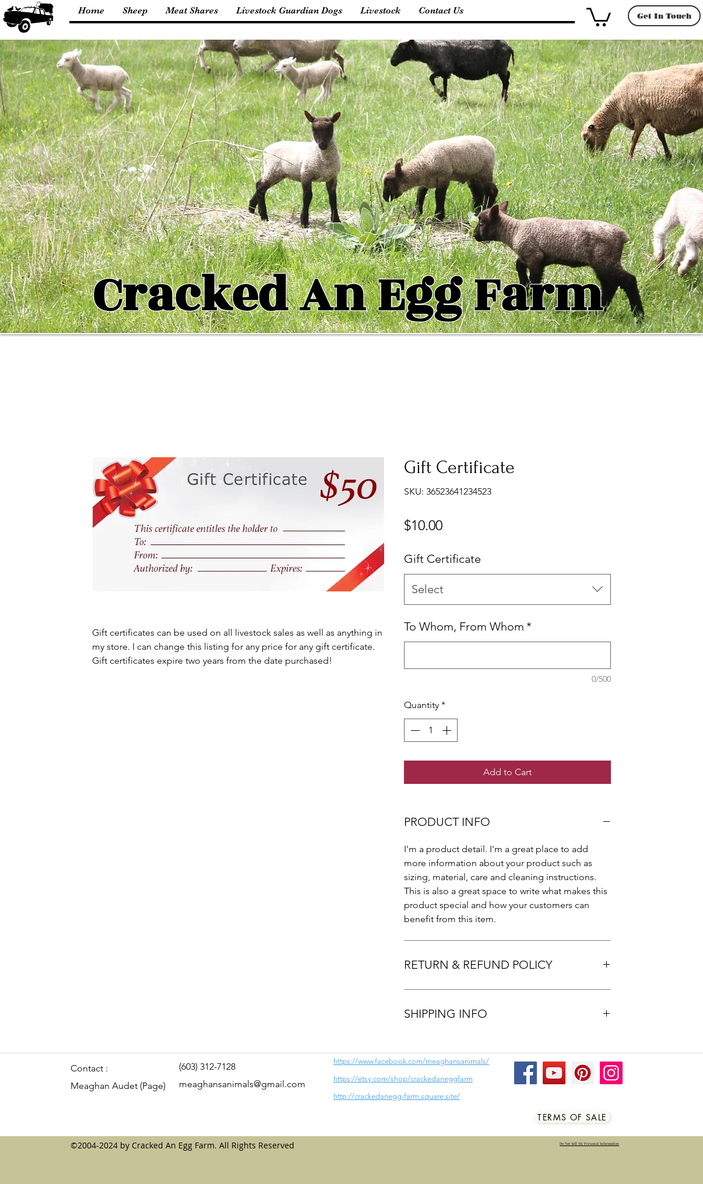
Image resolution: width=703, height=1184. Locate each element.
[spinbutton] (431, 730)
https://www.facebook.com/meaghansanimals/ (411, 1061)
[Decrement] (414, 730)
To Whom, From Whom (468, 626)
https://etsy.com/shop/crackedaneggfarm (403, 1078)
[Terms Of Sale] (572, 1117)
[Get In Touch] (664, 15)
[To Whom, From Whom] (507, 655)
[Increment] (448, 730)
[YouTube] (554, 1073)
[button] (598, 16)
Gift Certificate (442, 559)
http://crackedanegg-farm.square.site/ (396, 1096)
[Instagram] (611, 1073)
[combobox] (507, 589)
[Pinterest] (582, 1073)
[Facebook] (525, 1073)
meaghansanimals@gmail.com (242, 1084)
